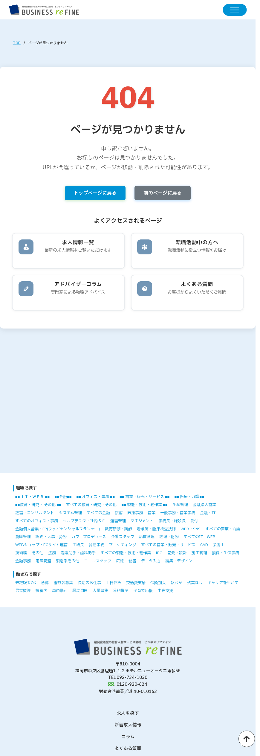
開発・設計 (177, 553)
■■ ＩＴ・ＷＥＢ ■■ (32, 497)
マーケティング (122, 545)
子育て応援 (143, 591)
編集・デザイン (178, 561)
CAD (204, 545)
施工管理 (199, 553)
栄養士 (218, 545)
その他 (37, 553)
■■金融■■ (62, 497)
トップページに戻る (95, 193)
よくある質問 (127, 748)
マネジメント (142, 521)
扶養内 (41, 591)
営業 (151, 513)
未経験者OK (25, 583)
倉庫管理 (23, 537)
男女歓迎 (23, 591)
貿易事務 (96, 545)
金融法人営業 (204, 505)
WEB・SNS (191, 529)
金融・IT (207, 513)
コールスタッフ (97, 561)
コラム (127, 737)
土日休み (113, 583)
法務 (52, 553)
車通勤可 (60, 591)
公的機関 (121, 591)
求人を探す (128, 713)
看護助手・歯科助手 (78, 553)
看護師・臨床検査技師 (156, 529)
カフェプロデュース (88, 537)
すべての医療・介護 (222, 529)
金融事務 (23, 561)
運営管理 (118, 521)
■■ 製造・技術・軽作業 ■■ (144, 505)
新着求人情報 (127, 725)
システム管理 (70, 513)
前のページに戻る (162, 193)
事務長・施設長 (172, 521)
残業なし (195, 583)
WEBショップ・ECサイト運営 (41, 545)
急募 (45, 583)
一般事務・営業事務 (177, 513)
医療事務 (135, 513)
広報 (120, 561)
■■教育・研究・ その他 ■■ (38, 505)
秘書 (132, 561)
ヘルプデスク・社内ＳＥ (84, 521)
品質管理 (147, 537)
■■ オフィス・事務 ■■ (96, 497)
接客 (119, 513)
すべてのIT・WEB (199, 537)
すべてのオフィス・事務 (36, 521)
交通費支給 (136, 583)
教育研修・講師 (118, 529)
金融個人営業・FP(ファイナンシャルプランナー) (57, 529)
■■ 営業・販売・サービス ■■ (144, 497)
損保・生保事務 (225, 553)
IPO (159, 553)
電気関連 (43, 561)
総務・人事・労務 (51, 537)
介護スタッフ (122, 537)
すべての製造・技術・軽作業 (125, 553)
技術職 (21, 553)
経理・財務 (169, 537)
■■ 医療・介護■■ (189, 497)
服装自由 (80, 591)
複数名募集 (63, 583)
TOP (17, 43)
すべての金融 (98, 513)
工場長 (78, 545)
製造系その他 (67, 561)
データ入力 (150, 561)
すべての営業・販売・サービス (168, 545)
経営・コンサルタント (34, 513)
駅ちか (176, 583)
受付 (194, 521)
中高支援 (165, 591)
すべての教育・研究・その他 (91, 505)
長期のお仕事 (89, 583)
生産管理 (180, 505)
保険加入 (158, 583)
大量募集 (100, 591)
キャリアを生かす (222, 583)
